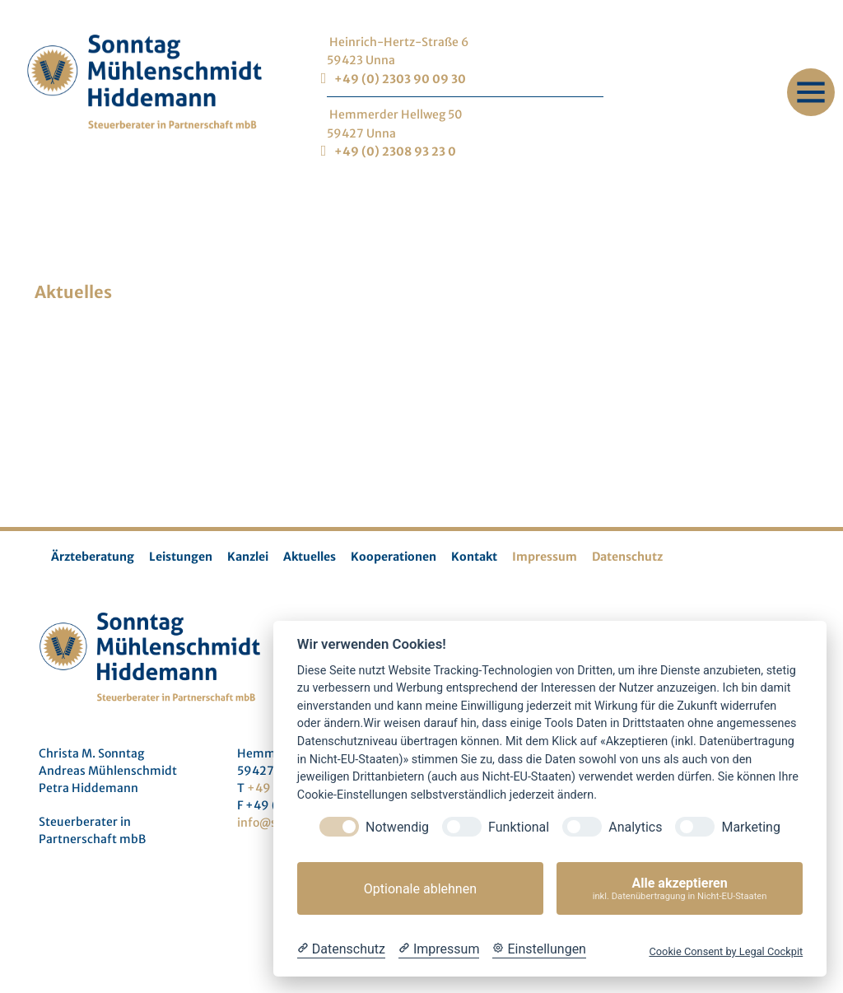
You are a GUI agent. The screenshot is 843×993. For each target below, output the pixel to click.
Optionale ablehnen (420, 889)
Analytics (635, 827)
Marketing (750, 827)
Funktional (518, 827)
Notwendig (397, 827)
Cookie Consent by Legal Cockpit (726, 951)
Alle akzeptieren (679, 888)
